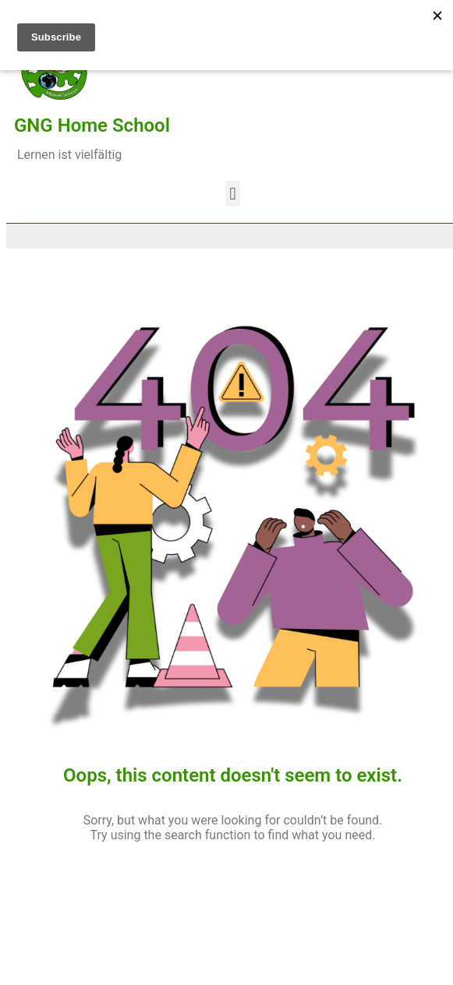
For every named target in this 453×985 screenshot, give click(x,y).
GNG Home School (92, 125)
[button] (232, 194)
